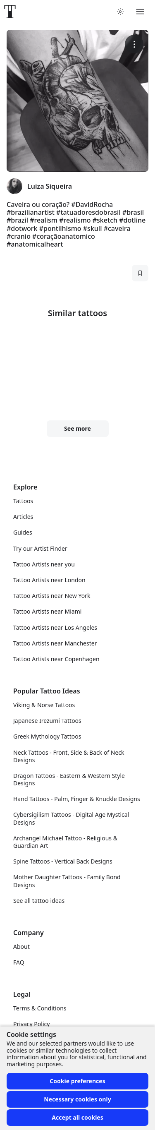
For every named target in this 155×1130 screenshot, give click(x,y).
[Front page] (10, 11)
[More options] (134, 44)
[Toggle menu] (140, 11)
